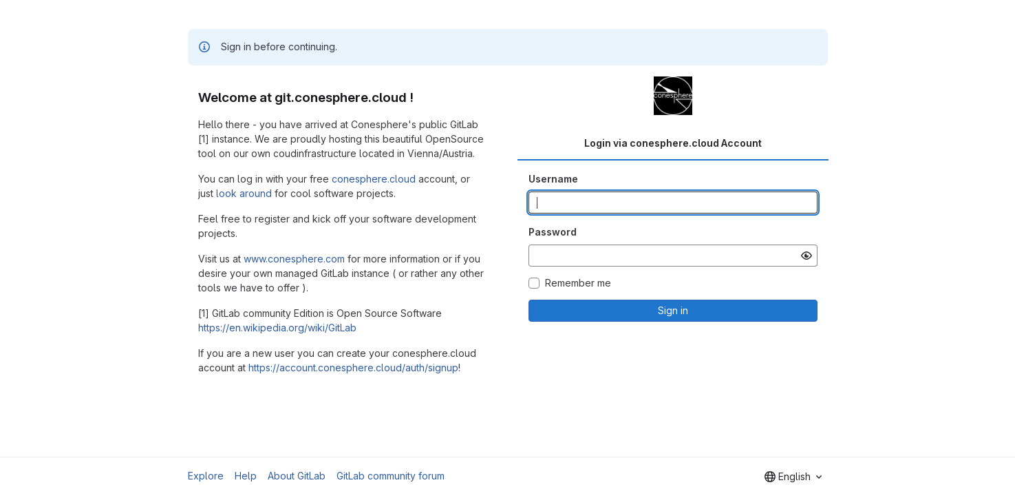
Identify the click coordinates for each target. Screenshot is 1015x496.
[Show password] (806, 256)
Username (553, 179)
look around (244, 193)
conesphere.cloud (374, 179)
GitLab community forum (390, 476)
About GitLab (296, 476)
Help (246, 476)
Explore (206, 476)
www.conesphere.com (294, 259)
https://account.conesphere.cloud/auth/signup (353, 367)
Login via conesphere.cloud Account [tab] (673, 143)
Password (552, 232)
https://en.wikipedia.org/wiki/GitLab (277, 327)
